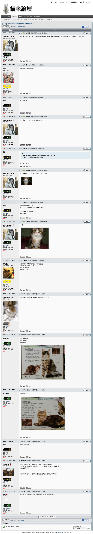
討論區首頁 (14, 26)
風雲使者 (8, 346)
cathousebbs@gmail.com (59, 532)
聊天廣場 (29, 16)
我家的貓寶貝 (21, 26)
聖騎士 (7, 326)
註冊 (56, 2)
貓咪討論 (27, 19)
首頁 (8, 16)
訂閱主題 (62, 2)
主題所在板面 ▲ (43, 516)
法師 (7, 108)
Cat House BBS (46, 532)
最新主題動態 (74, 2)
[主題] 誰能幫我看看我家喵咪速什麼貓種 (17, 24)
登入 (52, 2)
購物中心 (37, 16)
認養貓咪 (49, 19)
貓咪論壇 (15, 16)
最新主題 (19, 19)
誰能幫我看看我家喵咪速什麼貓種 (39, 33)
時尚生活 (22, 16)
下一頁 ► (52, 516)
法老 (7, 88)
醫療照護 (41, 19)
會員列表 (82, 2)
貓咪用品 (34, 19)
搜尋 (67, 2)
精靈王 (7, 56)
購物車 (88, 2)
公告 (13, 19)
